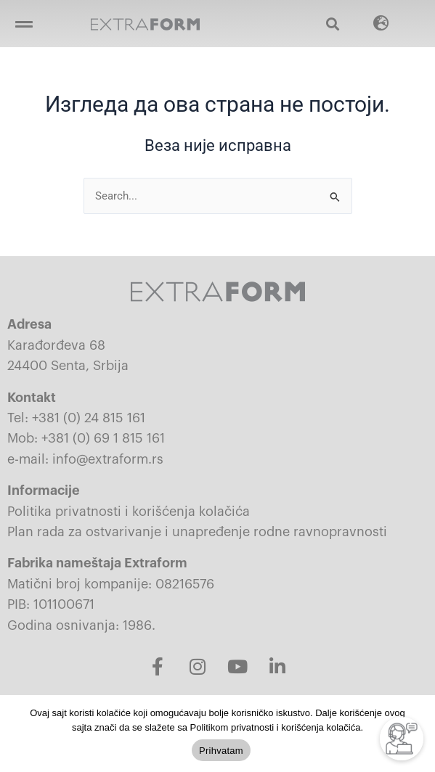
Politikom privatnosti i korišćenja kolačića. (276, 727)
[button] (23, 23)
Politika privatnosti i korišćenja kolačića (128, 511)
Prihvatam (221, 750)
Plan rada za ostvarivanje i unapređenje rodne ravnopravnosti (197, 531)
